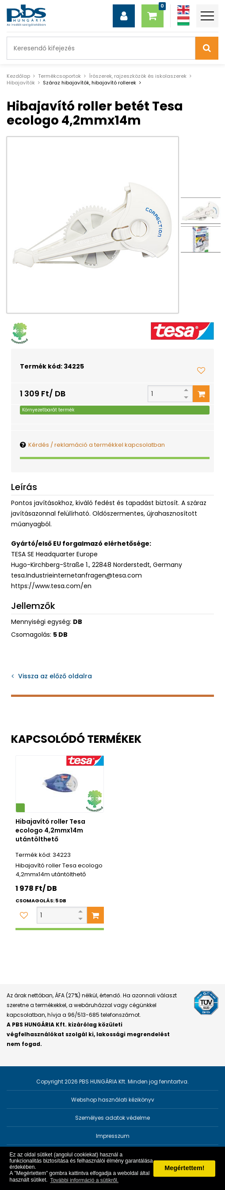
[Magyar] (183, 21)
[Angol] (183, 10)
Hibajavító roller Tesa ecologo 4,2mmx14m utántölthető (50, 830)
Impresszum (113, 1136)
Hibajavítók (21, 82)
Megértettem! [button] (184, 1167)
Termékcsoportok (59, 76)
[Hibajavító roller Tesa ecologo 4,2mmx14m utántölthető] (59, 784)
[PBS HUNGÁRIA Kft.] (26, 15)
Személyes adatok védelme (112, 1118)
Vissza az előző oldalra (55, 676)
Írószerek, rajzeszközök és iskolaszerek (138, 76)
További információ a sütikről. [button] (84, 1180)
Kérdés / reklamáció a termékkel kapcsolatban (96, 445)
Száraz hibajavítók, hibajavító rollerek (89, 82)
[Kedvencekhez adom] (201, 370)
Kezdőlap (18, 76)
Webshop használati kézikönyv (112, 1099)
